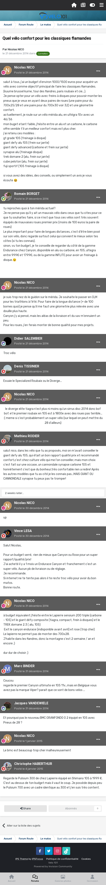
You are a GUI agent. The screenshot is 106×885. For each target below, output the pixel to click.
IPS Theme (21, 858)
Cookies (86, 858)
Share (25, 808)
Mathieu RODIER (26, 436)
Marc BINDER (24, 666)
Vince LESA (23, 531)
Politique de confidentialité (62, 858)
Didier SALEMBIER (28, 338)
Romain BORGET (27, 194)
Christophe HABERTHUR (33, 764)
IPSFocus (37, 858)
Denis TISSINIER (26, 366)
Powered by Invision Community (53, 866)
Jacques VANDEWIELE (31, 703)
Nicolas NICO (16, 49)
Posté (31, 72)
